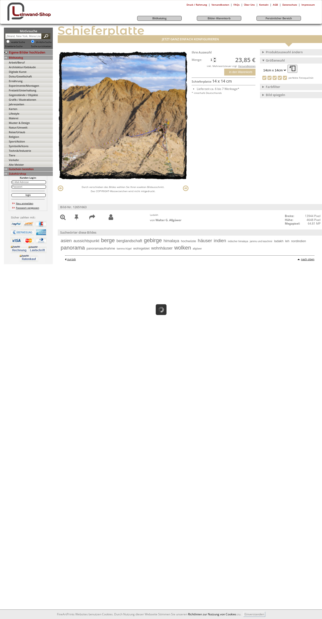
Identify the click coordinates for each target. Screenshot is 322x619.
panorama (73, 248)
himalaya (171, 241)
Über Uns (249, 4)
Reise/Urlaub (17, 132)
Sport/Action (17, 141)
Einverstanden (254, 614)
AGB (275, 4)
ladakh (278, 241)
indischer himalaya (238, 241)
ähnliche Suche (44, 42)
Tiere (12, 155)
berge (108, 240)
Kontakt (263, 4)
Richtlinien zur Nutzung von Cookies (212, 614)
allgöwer (197, 248)
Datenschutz (289, 4)
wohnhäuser (162, 248)
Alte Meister (16, 164)
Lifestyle (14, 113)
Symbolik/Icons (18, 146)
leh (287, 241)
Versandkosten (220, 4)
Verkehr (14, 160)
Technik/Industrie (20, 150)
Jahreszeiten (16, 104)
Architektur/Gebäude (22, 67)
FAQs (236, 4)
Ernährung (15, 81)
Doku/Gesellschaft (20, 76)
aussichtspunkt (86, 241)
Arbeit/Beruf (17, 62)
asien (66, 240)
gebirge (153, 240)
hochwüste (188, 241)
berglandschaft (129, 241)
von (165, 220)
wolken (182, 248)
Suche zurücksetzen (41, 46)
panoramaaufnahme (101, 248)
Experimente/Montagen (24, 85)
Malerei (13, 118)
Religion (14, 137)
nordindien (298, 241)
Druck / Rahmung (197, 4)
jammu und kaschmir (261, 241)
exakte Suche (18, 42)
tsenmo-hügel (124, 248)
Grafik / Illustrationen (22, 99)
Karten (13, 109)
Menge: (197, 60)
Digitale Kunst (17, 72)
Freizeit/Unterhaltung (22, 90)
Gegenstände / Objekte (23, 95)
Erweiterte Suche (13, 46)
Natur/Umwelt (18, 127)
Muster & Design (19, 123)
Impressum (308, 4)
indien (220, 240)
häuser (205, 240)
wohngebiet (141, 248)
